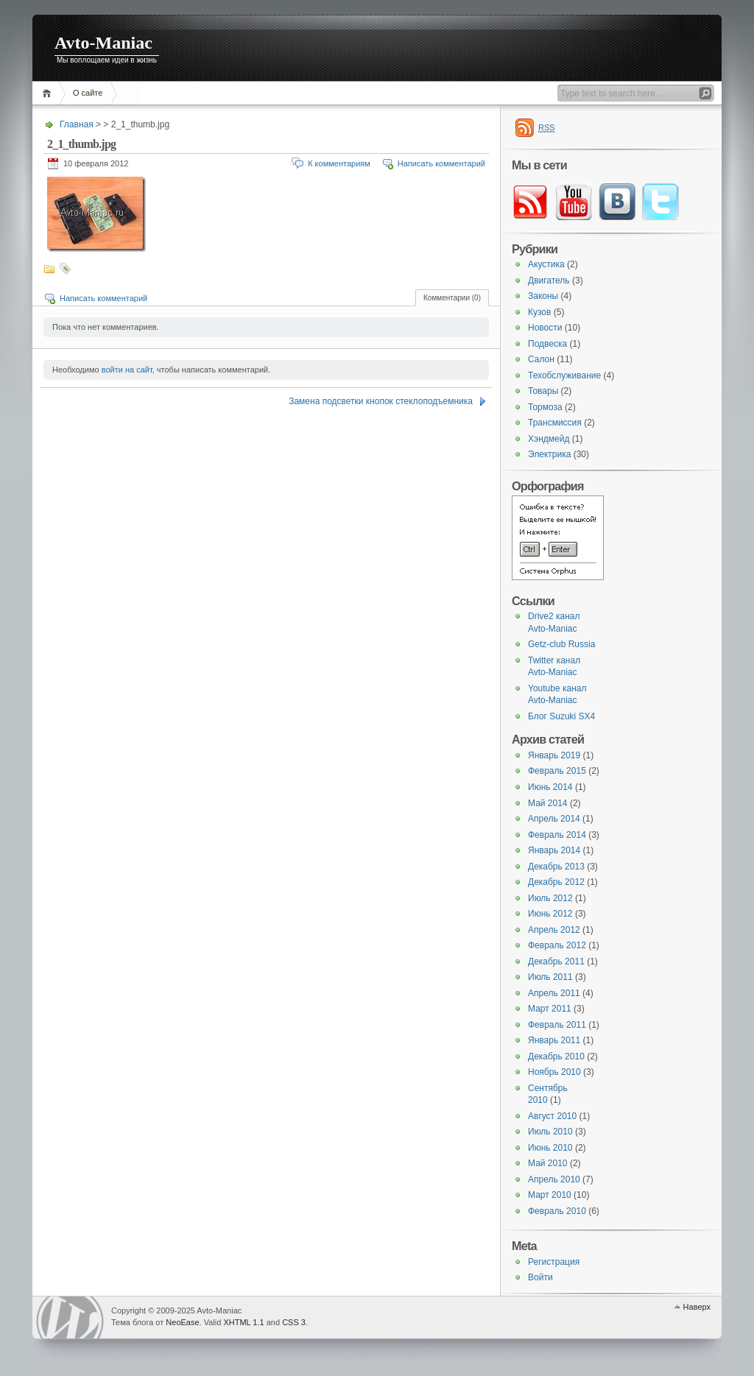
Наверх (697, 1306)
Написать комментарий (441, 163)
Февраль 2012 (557, 945)
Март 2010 (549, 1195)
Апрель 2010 (554, 1179)
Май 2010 (548, 1163)
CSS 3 (294, 1322)
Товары (543, 391)
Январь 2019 (554, 755)
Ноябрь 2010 (554, 1072)
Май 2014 (548, 803)
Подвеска (547, 344)
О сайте (87, 92)
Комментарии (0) (452, 298)
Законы (543, 296)
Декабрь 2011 (556, 961)
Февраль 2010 (557, 1211)
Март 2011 (549, 1008)
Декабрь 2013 (556, 866)
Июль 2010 (550, 1131)
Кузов (539, 312)
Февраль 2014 (557, 835)
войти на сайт (127, 369)
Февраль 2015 (557, 771)
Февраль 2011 (557, 1025)
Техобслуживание (564, 375)
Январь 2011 (554, 1040)
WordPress (70, 1317)
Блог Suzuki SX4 (561, 716)
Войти (540, 1277)
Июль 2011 (550, 977)
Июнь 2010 (550, 1148)
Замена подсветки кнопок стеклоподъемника (381, 401)
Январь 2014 (554, 850)
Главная (49, 93)
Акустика (546, 264)
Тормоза (545, 407)
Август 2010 (552, 1116)
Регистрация (553, 1262)
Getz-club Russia (561, 644)
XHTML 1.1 (243, 1322)
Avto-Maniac (103, 42)
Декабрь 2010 (556, 1056)
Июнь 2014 (550, 787)
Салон (541, 359)
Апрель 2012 (554, 930)
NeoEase (182, 1322)
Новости (545, 327)
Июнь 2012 (550, 913)
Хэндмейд (548, 439)
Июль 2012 (550, 898)
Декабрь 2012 (556, 882)
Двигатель (549, 280)
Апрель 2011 (554, 993)
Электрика (549, 454)
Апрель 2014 (554, 819)
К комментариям (339, 163)
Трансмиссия (555, 422)
